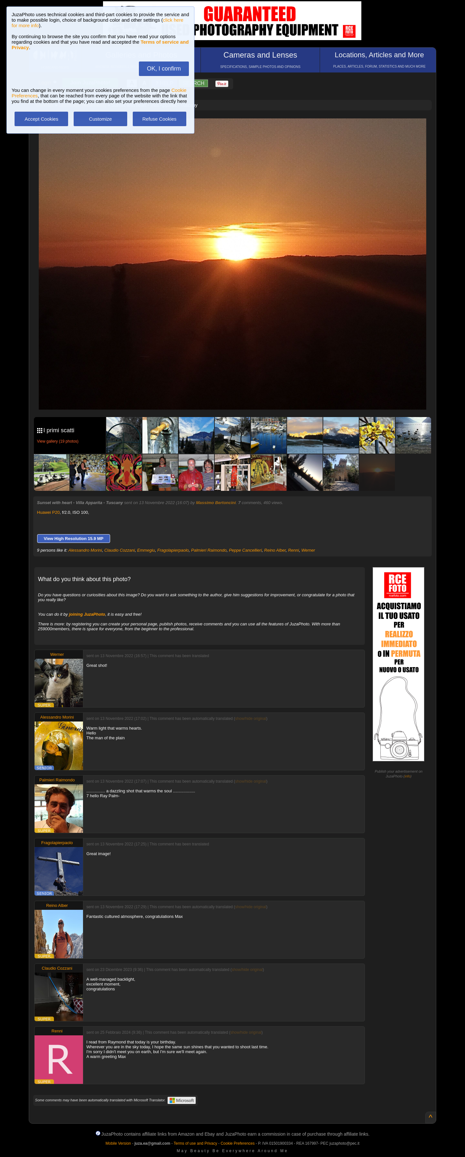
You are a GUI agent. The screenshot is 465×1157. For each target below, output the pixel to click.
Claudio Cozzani (119, 550)
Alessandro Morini (85, 550)
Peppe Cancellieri (245, 550)
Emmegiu (146, 550)
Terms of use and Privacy (195, 1143)
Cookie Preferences (237, 1143)
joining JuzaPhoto (87, 614)
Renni (293, 550)
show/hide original (250, 718)
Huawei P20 (48, 512)
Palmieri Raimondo (209, 550)
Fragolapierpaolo (173, 550)
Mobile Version (118, 1143)
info (407, 776)
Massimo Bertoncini (216, 502)
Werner (308, 550)
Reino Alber (275, 550)
